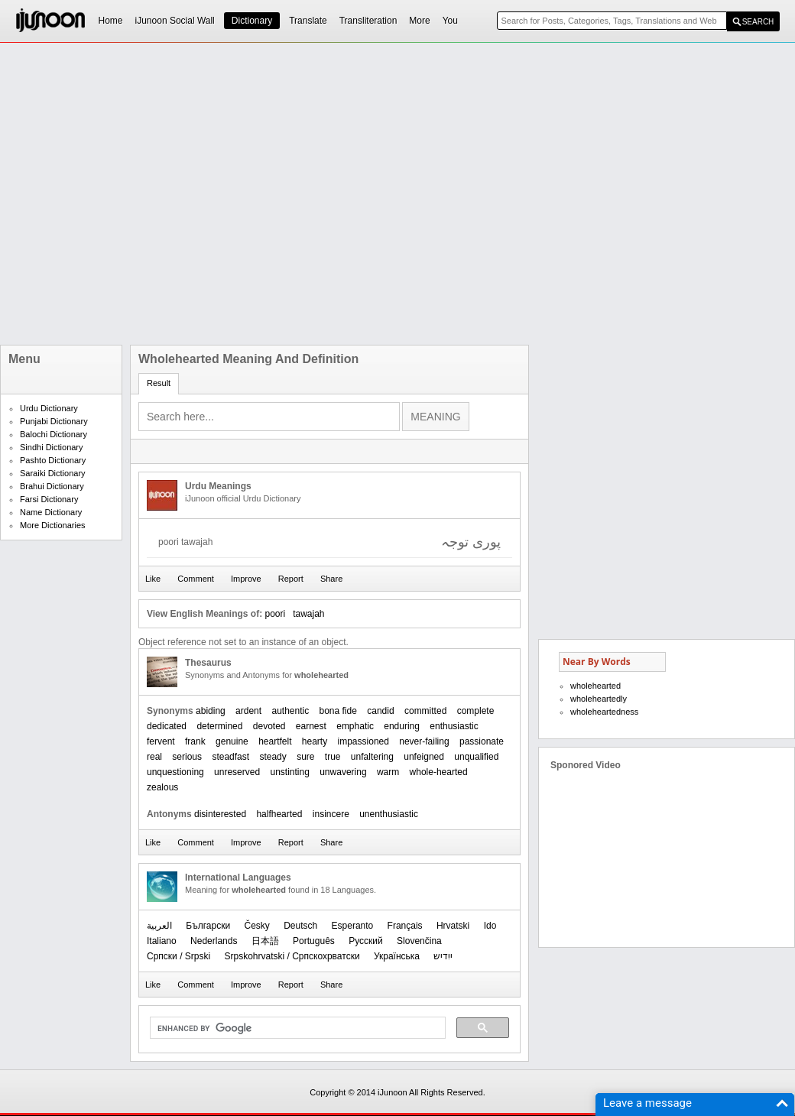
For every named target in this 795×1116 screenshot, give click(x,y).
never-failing (424, 741)
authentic (290, 711)
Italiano (162, 941)
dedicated (167, 726)
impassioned (363, 741)
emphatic (355, 726)
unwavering (343, 772)
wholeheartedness (604, 711)
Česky (256, 925)
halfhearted (279, 814)
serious (187, 756)
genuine (232, 741)
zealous (162, 787)
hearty (314, 741)
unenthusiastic (388, 814)
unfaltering (372, 756)
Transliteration (368, 20)
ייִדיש (443, 956)
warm (388, 772)
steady (272, 756)
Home (111, 20)
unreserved (237, 772)
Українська (397, 956)
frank (195, 741)
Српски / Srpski (178, 956)
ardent (248, 711)
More (419, 20)
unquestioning (175, 772)
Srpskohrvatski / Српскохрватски (291, 956)
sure (305, 756)
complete (476, 711)
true (333, 756)
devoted (269, 726)
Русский (366, 941)
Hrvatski (452, 925)
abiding (211, 711)
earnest (311, 726)
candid (380, 711)
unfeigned (424, 756)
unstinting (289, 772)
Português (314, 941)
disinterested (220, 814)
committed (425, 711)
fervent (161, 741)
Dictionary (252, 20)
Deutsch (300, 925)
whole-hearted (439, 772)
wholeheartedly (598, 698)
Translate (308, 20)
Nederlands (213, 941)
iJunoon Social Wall (175, 20)
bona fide (338, 711)
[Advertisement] (170, 193)
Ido (490, 925)
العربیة (159, 925)
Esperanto (353, 925)
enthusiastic (454, 726)
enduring (402, 726)
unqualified (476, 756)
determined (219, 726)
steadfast (230, 756)
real (154, 756)
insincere (331, 814)
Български (208, 925)
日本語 (265, 941)
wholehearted (595, 685)
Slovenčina (419, 941)
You (450, 20)
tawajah (308, 613)
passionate (481, 741)
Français (405, 925)
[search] (296, 1028)
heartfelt (274, 741)
